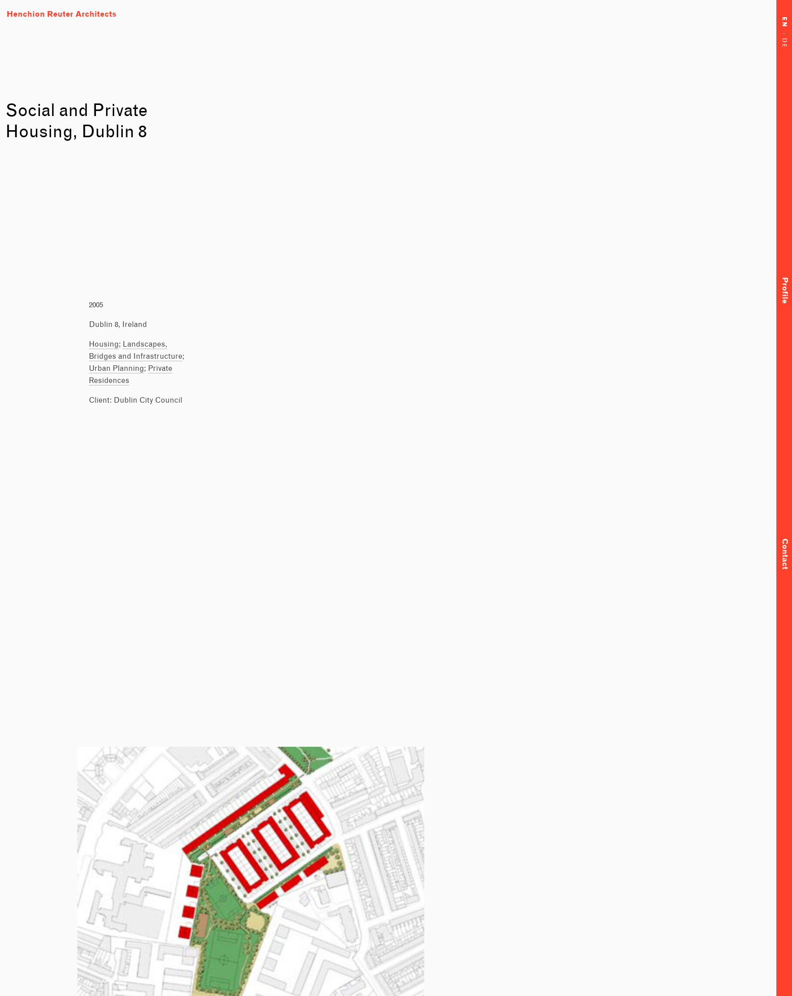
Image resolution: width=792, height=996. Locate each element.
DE (784, 44)
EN (784, 25)
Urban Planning (116, 368)
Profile (784, 290)
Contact (784, 554)
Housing (104, 344)
